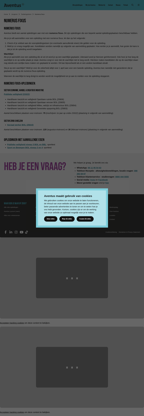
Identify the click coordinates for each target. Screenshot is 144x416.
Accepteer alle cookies (86, 219)
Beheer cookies (51, 219)
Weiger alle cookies (67, 219)
